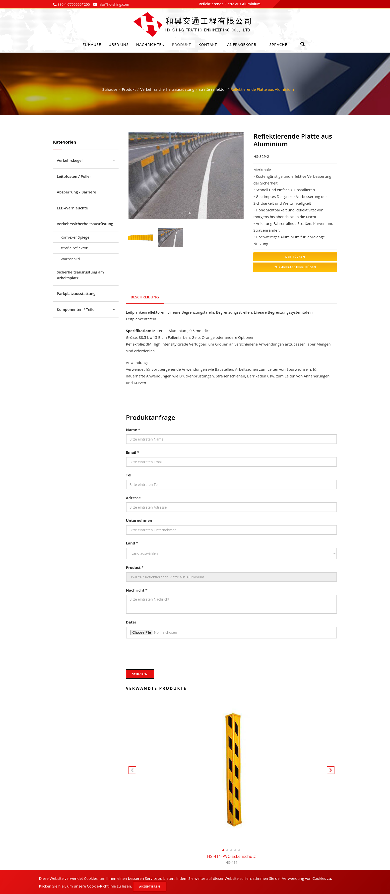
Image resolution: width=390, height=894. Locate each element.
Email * (132, 451)
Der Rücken (295, 257)
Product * (135, 566)
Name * (133, 428)
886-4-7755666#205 (73, 4)
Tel (128, 473)
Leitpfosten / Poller (74, 176)
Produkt (181, 44)
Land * (132, 541)
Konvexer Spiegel (75, 237)
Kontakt (207, 44)
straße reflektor (212, 89)
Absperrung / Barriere (76, 191)
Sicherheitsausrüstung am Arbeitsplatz (80, 274)
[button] (330, 770)
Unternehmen (139, 519)
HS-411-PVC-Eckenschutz (231, 858)
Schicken (140, 673)
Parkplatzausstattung (76, 293)
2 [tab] (189, 213)
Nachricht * (136, 589)
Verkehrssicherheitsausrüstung (167, 89)
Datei (131, 621)
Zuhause (92, 44)
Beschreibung (145, 296)
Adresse (133, 496)
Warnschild (70, 258)
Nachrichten (150, 44)
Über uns (119, 44)
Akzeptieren (149, 886)
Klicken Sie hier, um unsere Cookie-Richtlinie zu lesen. (85, 886)
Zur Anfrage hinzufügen (295, 267)
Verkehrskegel (69, 160)
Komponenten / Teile (75, 309)
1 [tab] (182, 213)
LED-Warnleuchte (72, 207)
